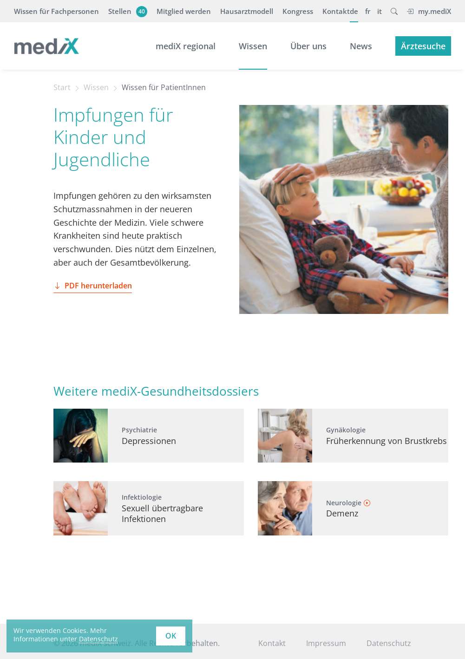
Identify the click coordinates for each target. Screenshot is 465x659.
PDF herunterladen (92, 286)
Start (62, 87)
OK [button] (170, 636)
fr (367, 11)
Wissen (253, 46)
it (379, 11)
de (354, 11)
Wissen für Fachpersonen (56, 11)
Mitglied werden (184, 11)
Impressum (326, 643)
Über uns (308, 46)
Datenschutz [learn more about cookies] (98, 638)
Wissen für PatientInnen (164, 87)
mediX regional (186, 46)
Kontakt (336, 11)
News (361, 46)
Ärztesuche (423, 46)
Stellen (126, 11)
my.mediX (428, 11)
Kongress (297, 11)
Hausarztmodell (246, 11)
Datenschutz (389, 643)
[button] (394, 11)
